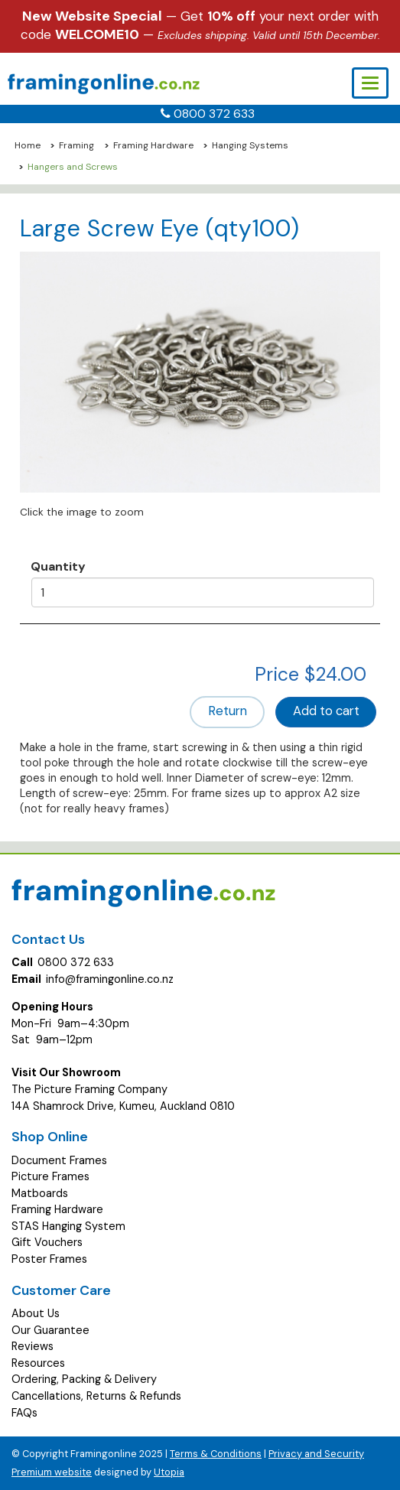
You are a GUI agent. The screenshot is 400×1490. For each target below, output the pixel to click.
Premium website (51, 1472)
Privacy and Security (316, 1453)
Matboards (39, 1193)
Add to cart (326, 711)
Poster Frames (49, 1259)
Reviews (32, 1346)
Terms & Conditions (216, 1453)
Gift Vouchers (47, 1242)
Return (227, 711)
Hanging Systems (250, 145)
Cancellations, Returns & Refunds (96, 1396)
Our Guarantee (50, 1330)
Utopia (169, 1472)
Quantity (58, 566)
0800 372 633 (214, 114)
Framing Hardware (153, 145)
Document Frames (59, 1160)
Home (28, 145)
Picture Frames (50, 1176)
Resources (38, 1363)
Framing (76, 145)
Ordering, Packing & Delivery (84, 1379)
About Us (35, 1313)
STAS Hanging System (68, 1226)
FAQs (24, 1413)
